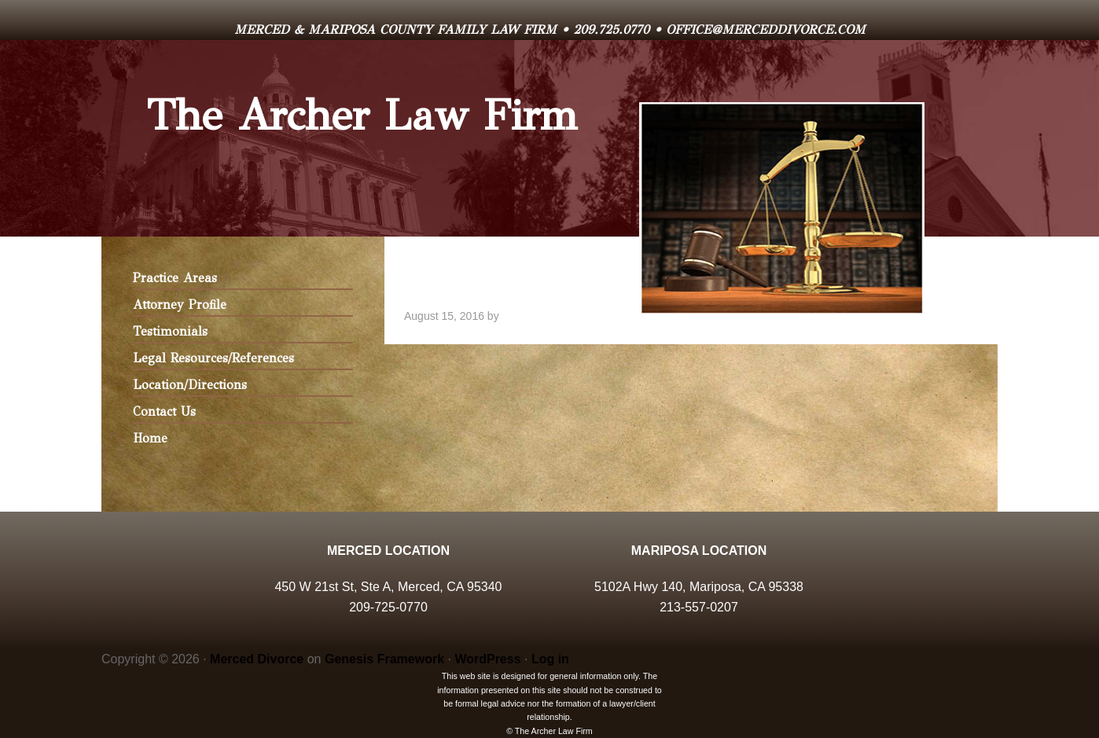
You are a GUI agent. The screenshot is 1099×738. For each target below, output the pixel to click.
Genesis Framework (384, 659)
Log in (550, 659)
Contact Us (164, 411)
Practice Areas (175, 277)
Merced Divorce (256, 659)
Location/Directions (190, 384)
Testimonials (170, 331)
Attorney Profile (179, 304)
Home (150, 438)
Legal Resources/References (213, 358)
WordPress (487, 659)
